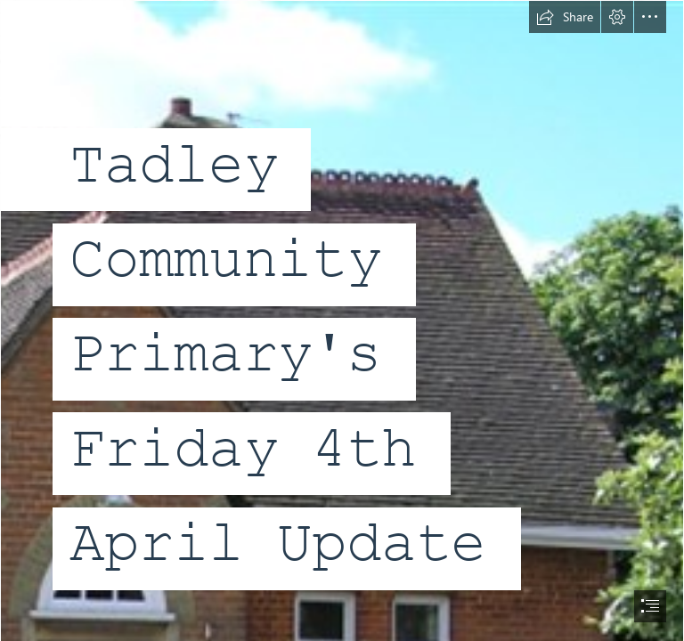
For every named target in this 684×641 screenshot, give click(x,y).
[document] (342, 320)
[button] (564, 17)
